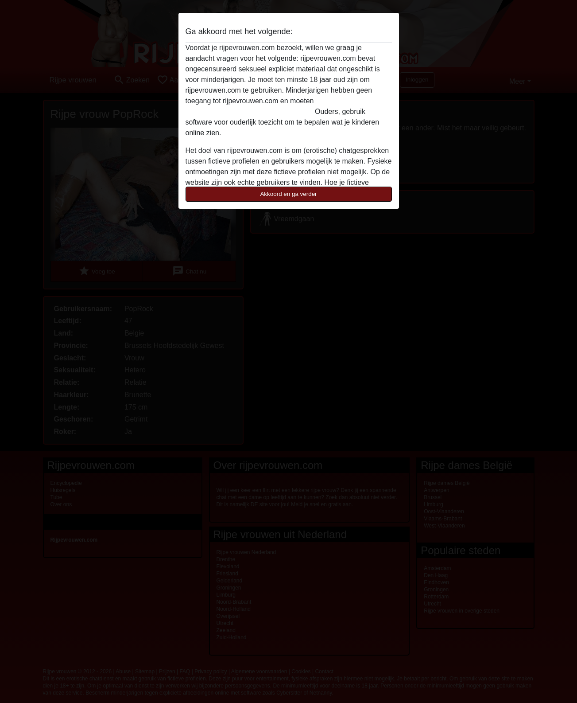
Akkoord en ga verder (288, 194)
